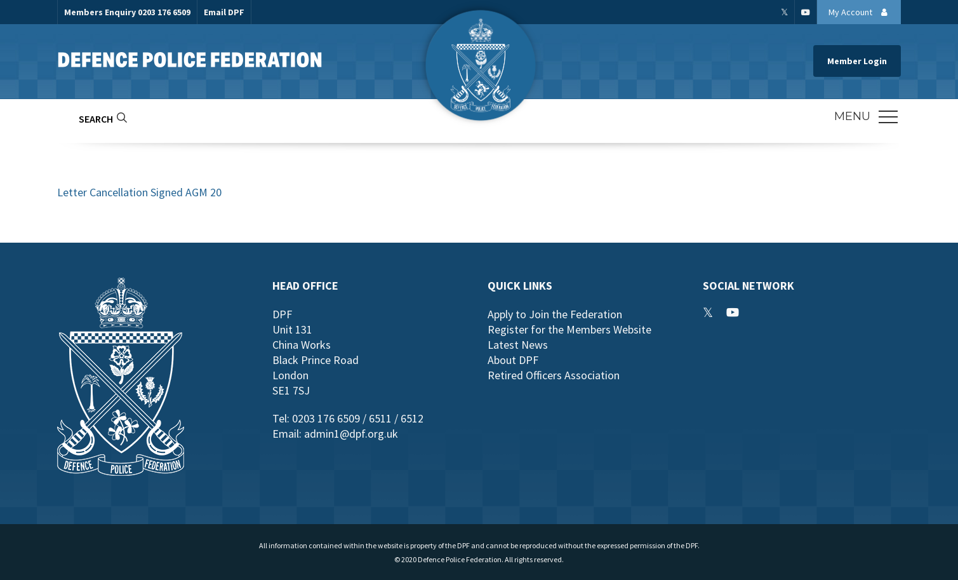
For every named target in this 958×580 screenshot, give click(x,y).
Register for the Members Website (569, 329)
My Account (861, 12)
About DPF (513, 360)
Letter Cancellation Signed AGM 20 (139, 192)
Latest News (518, 344)
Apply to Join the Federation (555, 314)
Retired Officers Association (554, 375)
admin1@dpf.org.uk (351, 433)
